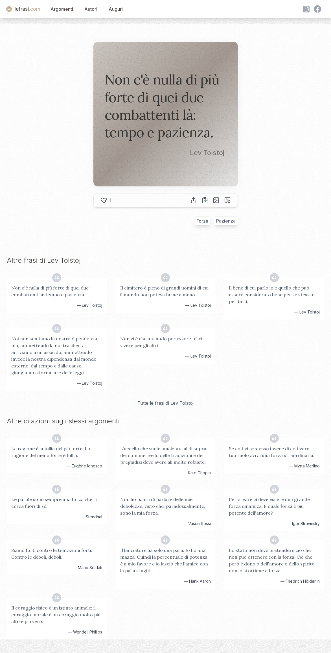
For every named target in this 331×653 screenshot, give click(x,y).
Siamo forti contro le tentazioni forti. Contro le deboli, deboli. (51, 553)
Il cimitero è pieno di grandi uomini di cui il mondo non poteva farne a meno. (164, 291)
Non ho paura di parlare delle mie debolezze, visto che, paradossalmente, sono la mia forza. (162, 506)
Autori (90, 9)
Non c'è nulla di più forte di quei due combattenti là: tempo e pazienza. (50, 291)
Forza (202, 221)
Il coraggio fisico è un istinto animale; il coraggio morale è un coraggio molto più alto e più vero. (55, 614)
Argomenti (62, 9)
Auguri (116, 9)
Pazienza (226, 221)
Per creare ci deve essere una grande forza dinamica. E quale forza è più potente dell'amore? (269, 506)
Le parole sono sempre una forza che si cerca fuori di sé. (54, 503)
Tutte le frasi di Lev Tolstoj (165, 403)
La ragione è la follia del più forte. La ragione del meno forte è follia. (50, 452)
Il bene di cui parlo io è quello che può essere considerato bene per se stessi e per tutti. (271, 294)
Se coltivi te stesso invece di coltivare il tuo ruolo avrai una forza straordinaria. (271, 452)
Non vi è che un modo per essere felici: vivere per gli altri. (161, 342)
